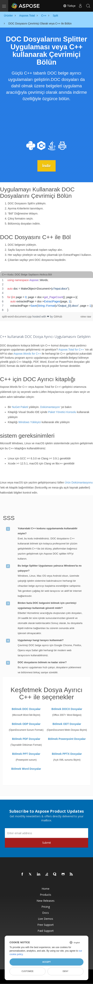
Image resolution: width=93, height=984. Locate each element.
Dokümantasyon (50, 407)
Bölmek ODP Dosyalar (26, 723)
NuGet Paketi (20, 407)
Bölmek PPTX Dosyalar (67, 753)
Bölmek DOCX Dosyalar (67, 709)
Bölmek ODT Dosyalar (67, 723)
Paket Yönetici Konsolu (62, 412)
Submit (46, 842)
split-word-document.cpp (17, 316)
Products (45, 894)
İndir (46, 166)
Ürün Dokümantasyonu (79, 482)
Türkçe (69, 6)
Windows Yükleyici (29, 422)
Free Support (45, 925)
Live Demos (45, 919)
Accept (46, 962)
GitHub (58, 316)
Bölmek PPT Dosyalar (26, 753)
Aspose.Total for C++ (71, 349)
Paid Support (46, 931)
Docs (45, 913)
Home (45, 888)
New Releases (45, 900)
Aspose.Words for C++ (27, 353)
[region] (46, 295)
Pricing (45, 907)
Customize (28, 971)
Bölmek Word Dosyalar (26, 768)
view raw (86, 316)
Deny (65, 971)
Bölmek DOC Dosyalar (26, 709)
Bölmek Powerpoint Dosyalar (67, 738)
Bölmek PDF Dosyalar (26, 738)
